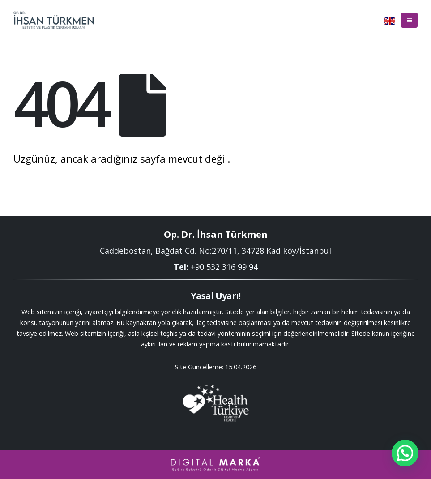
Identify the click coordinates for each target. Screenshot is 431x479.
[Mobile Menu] (409, 20)
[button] (405, 453)
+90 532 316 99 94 (224, 266)
